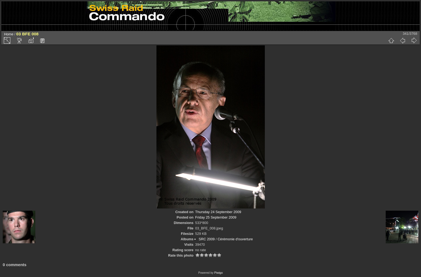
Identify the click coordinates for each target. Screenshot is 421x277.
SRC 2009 (207, 239)
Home (8, 34)
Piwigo (218, 272)
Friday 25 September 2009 (216, 217)
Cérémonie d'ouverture (235, 239)
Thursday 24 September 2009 (218, 212)
